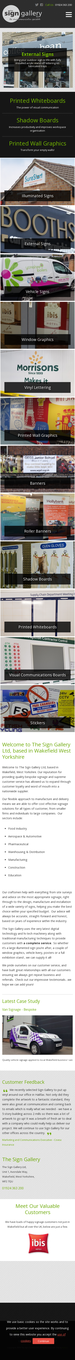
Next (69, 60)
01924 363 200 (63, 5)
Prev (5, 60)
